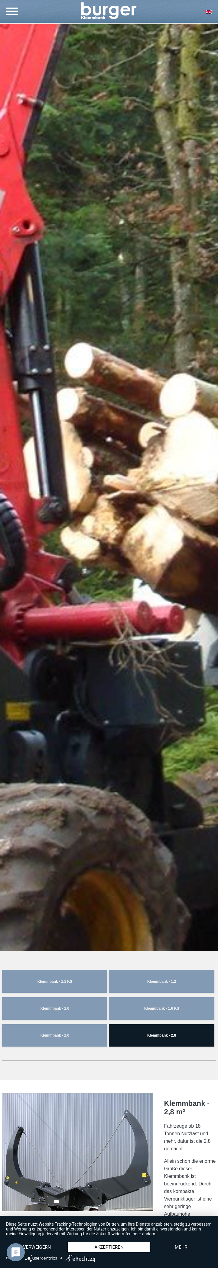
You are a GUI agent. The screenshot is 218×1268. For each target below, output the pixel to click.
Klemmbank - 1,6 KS (161, 1008)
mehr (181, 1247)
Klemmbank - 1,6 (55, 1008)
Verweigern (37, 1247)
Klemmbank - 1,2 (161, 981)
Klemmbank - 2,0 (55, 1035)
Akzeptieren (108, 1247)
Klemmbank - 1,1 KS (54, 981)
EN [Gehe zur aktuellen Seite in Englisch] (208, 11)
